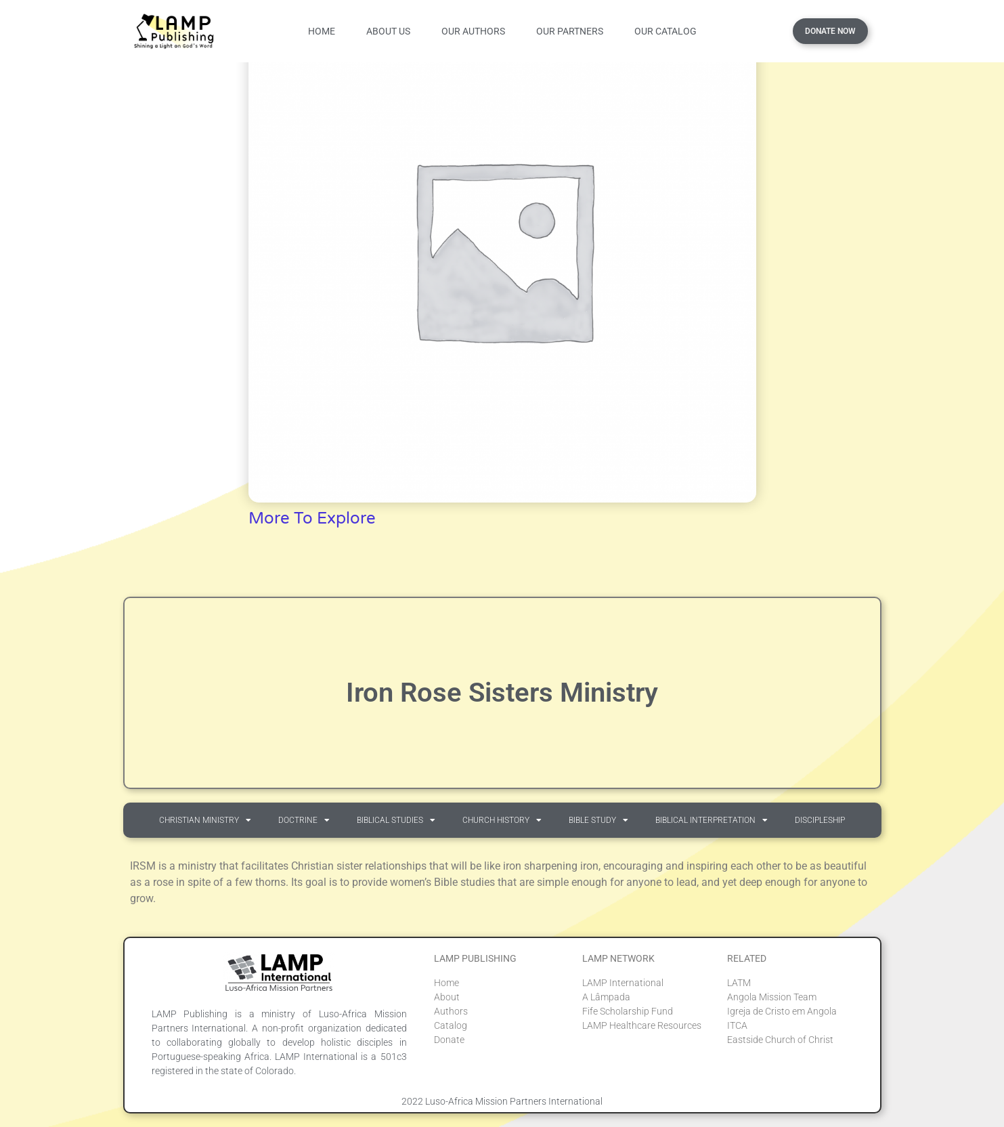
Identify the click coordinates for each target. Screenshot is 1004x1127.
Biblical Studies (396, 820)
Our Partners (569, 31)
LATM (739, 982)
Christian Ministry (205, 820)
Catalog (450, 1025)
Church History (502, 820)
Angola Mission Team (771, 997)
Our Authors (473, 31)
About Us (388, 31)
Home (321, 31)
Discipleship (820, 820)
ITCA (737, 1025)
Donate (449, 1039)
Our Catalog (665, 31)
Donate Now (830, 31)
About (447, 997)
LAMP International (622, 982)
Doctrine (304, 820)
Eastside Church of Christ (780, 1039)
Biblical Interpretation (711, 820)
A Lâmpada (606, 997)
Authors (451, 1011)
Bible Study (598, 820)
